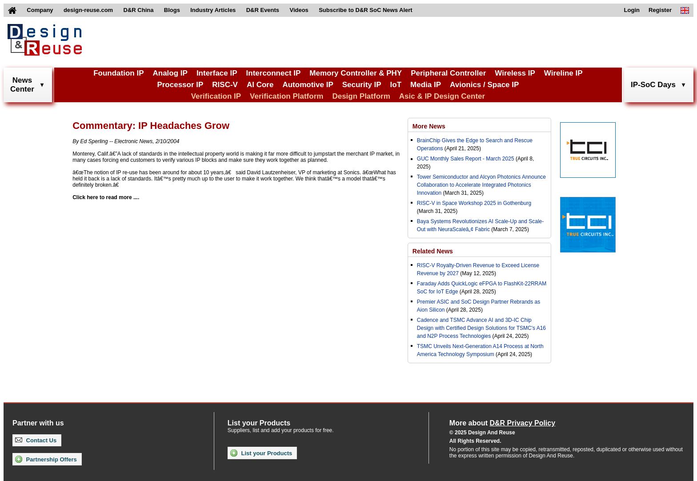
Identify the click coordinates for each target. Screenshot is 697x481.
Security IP (361, 84)
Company (40, 10)
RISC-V (225, 84)
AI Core (260, 84)
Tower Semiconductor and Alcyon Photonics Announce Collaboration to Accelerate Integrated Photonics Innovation (481, 185)
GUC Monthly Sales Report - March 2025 (465, 159)
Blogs (172, 10)
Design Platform (361, 96)
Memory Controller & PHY (355, 73)
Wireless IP (515, 73)
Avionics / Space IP (484, 84)
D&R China (139, 10)
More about (502, 423)
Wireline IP (563, 73)
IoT (396, 84)
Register (660, 10)
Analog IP (169, 73)
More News (429, 126)
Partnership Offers (46, 459)
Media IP (425, 84)
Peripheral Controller (448, 73)
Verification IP (216, 96)
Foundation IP (118, 73)
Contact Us (35, 440)
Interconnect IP (273, 73)
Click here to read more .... (105, 197)
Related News (433, 251)
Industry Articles (213, 10)
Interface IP (216, 73)
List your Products (261, 453)
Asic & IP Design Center (442, 96)
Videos (298, 10)
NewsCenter (22, 84)
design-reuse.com (88, 10)
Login (632, 10)
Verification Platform (286, 96)
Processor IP (180, 84)
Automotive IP (307, 84)
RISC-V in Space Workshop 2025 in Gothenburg (474, 203)
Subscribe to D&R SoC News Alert (365, 10)
